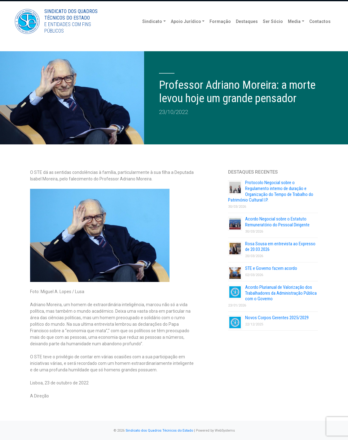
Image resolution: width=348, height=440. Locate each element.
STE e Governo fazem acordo (271, 268)
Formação (220, 31)
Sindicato (152, 31)
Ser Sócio (273, 31)
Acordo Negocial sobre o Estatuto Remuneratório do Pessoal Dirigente (277, 222)
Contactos (320, 31)
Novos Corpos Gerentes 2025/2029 (277, 317)
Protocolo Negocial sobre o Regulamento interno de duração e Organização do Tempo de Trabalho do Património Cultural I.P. (270, 191)
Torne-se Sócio (274, 5)
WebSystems (225, 431)
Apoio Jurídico (186, 31)
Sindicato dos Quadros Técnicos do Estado (159, 431)
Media (294, 31)
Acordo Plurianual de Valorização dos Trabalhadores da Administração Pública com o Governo (281, 293)
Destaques (247, 31)
